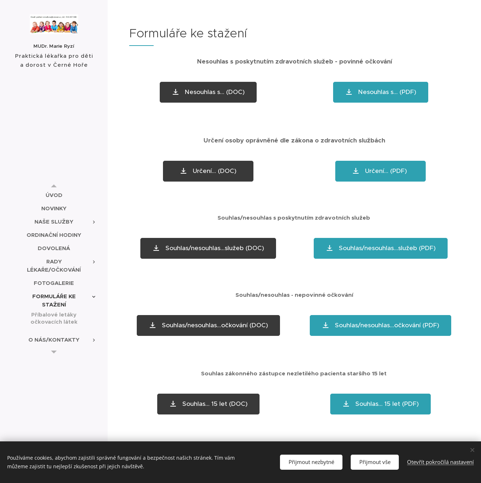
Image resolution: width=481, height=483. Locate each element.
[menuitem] (54, 195)
